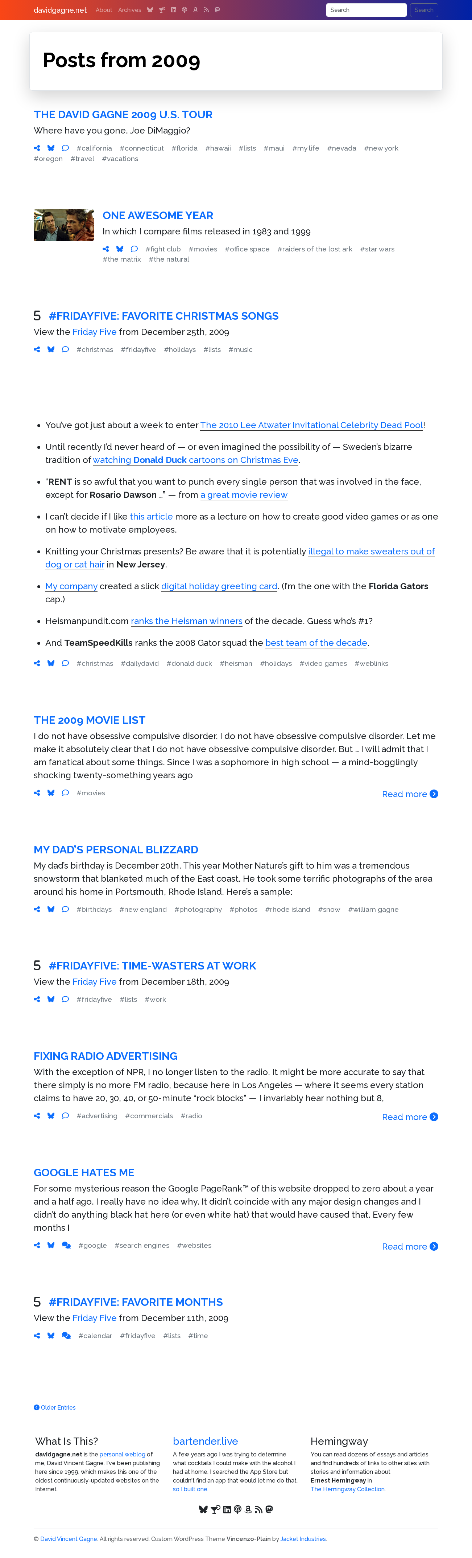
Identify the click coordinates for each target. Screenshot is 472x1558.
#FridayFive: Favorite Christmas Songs (164, 315)
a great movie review (244, 494)
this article (151, 516)
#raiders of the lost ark (314, 249)
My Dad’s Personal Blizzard (116, 849)
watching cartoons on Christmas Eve (195, 460)
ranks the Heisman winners (187, 621)
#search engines (142, 1245)
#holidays (180, 349)
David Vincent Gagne (68, 1539)
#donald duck (189, 663)
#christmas (94, 349)
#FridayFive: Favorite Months (136, 1302)
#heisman (236, 663)
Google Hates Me (84, 1172)
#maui (274, 148)
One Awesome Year (158, 215)
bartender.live (205, 1441)
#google (92, 1245)
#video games (323, 663)
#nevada (341, 148)
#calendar (95, 1336)
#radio (191, 1116)
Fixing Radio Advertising (105, 1056)
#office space (247, 249)
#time (198, 1336)
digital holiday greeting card (219, 586)
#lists (247, 148)
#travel (82, 159)
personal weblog (122, 1454)
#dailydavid (140, 663)
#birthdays (94, 909)
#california (94, 148)
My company (71, 586)
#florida (184, 148)
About (104, 10)
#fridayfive (138, 349)
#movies (203, 249)
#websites (194, 1245)
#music (240, 349)
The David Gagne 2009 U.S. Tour (123, 114)
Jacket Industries (303, 1539)
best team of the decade (316, 642)
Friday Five (95, 332)
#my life (305, 148)
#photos (243, 909)
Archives (129, 10)
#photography (198, 909)
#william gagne (373, 909)
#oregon (48, 159)
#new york (381, 148)
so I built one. (190, 1489)
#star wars (377, 249)
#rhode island (287, 909)
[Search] (366, 10)
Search (424, 10)
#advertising (96, 1116)
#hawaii (218, 148)
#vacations (120, 159)
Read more (410, 794)
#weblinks (371, 663)
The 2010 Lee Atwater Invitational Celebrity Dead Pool (311, 425)
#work (155, 999)
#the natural (169, 259)
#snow (329, 909)
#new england (143, 909)
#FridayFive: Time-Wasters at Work (152, 965)
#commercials (149, 1116)
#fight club (163, 249)
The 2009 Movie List (90, 720)
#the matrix (122, 259)
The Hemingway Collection (348, 1489)
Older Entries (55, 1407)
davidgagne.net (60, 10)
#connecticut (142, 148)
